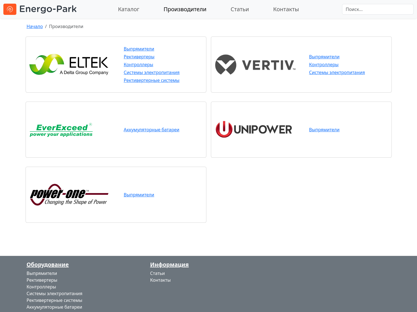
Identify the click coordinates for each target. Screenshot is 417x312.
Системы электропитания (152, 72)
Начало (35, 26)
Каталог (128, 9)
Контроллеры (138, 64)
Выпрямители (139, 49)
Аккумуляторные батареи (151, 130)
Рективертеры (139, 57)
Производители (184, 9)
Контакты (286, 9)
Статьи (240, 9)
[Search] (378, 9)
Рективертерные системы (152, 80)
